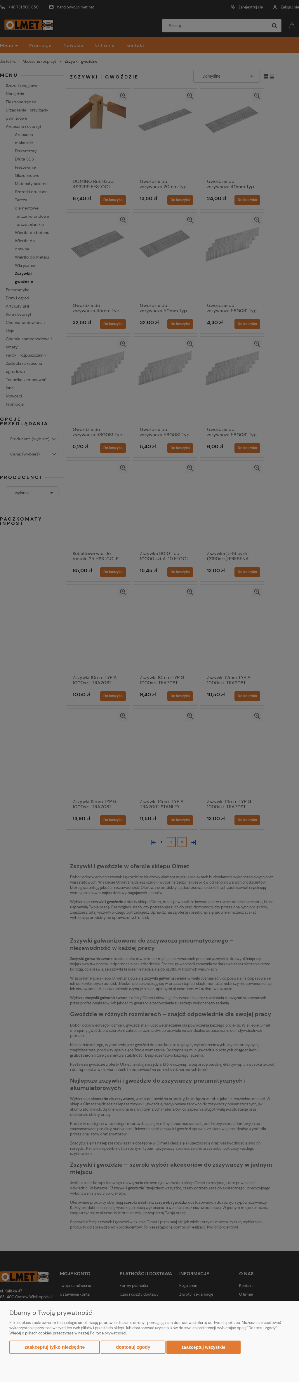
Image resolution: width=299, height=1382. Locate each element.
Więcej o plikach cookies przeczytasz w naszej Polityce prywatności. (68, 1333)
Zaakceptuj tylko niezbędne (55, 1347)
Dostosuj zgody (133, 1347)
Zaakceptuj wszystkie (203, 1347)
